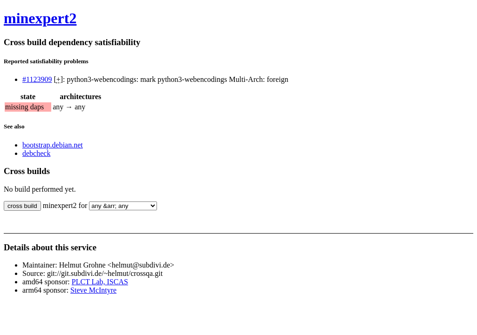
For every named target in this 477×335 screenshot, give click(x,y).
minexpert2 (40, 18)
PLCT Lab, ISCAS (100, 282)
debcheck (36, 153)
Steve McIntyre (93, 290)
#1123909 (37, 79)
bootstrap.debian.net (52, 145)
